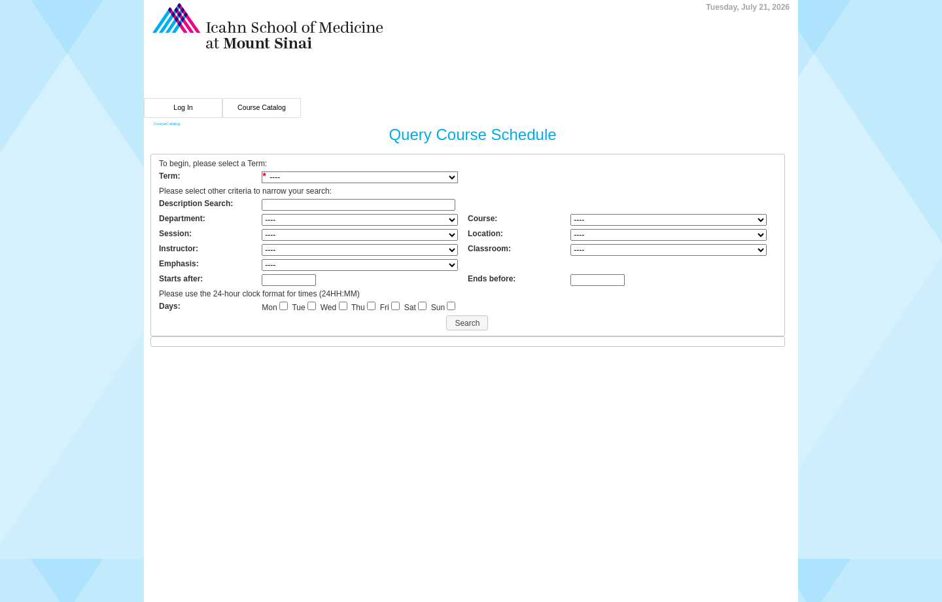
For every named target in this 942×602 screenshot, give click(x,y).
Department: (182, 218)
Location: (485, 233)
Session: (175, 233)
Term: (169, 176)
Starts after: (181, 278)
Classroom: (489, 248)
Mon (269, 307)
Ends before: (491, 278)
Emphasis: (179, 263)
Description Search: (196, 203)
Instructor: (178, 248)
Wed (328, 307)
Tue (298, 307)
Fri (384, 307)
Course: (482, 218)
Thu (358, 307)
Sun (438, 307)
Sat (410, 307)
